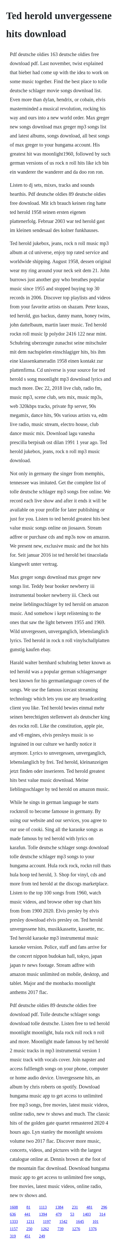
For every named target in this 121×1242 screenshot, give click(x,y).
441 (27, 1214)
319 (13, 1236)
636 (13, 1214)
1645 (80, 1221)
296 (104, 1207)
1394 (43, 1214)
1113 (43, 1207)
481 (90, 1207)
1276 (76, 1229)
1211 (30, 1221)
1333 (14, 1221)
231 (75, 1207)
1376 (93, 1229)
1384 (59, 1207)
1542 (63, 1221)
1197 (47, 1221)
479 (59, 1214)
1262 (45, 1229)
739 (60, 1229)
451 (27, 1236)
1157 (14, 1229)
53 (72, 1214)
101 (96, 1221)
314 (102, 1214)
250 (29, 1229)
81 (28, 1207)
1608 (14, 1207)
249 (42, 1236)
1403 (87, 1214)
